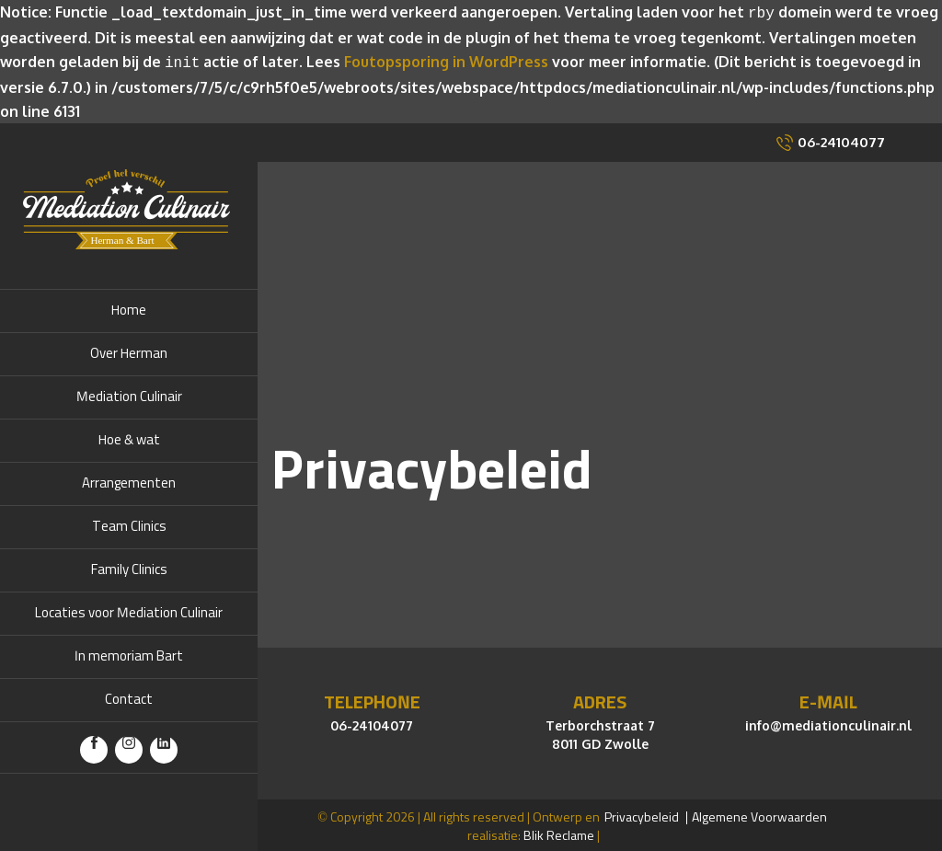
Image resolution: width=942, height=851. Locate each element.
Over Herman (128, 350)
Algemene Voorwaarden (759, 814)
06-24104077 (841, 138)
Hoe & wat (129, 436)
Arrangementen (129, 480)
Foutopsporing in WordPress (446, 60)
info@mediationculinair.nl (828, 722)
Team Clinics (129, 523)
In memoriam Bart (129, 653)
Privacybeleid (641, 814)
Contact (129, 696)
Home (128, 307)
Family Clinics (129, 566)
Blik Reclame (558, 832)
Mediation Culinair (129, 393)
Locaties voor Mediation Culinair (129, 609)
